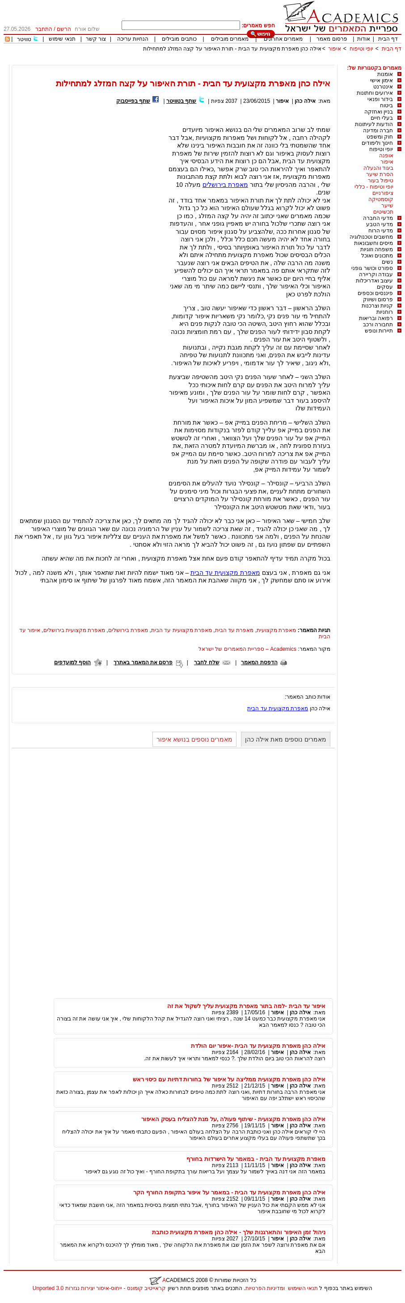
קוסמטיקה (380, 199)
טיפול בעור (380, 180)
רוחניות (384, 312)
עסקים (385, 287)
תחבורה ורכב (378, 324)
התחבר (43, 29)
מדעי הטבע (379, 224)
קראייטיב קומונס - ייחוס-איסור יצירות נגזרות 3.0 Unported (99, 1288)
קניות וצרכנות (377, 306)
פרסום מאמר (331, 39)
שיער (387, 205)
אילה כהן (304, 101)
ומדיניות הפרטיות (265, 1288)
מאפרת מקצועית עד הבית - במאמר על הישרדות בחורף (255, 1158)
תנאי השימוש (303, 1288)
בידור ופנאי (380, 99)
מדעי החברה (378, 218)
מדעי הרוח (380, 231)
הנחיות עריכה (132, 39)
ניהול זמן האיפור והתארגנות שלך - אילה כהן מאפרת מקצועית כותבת (238, 1232)
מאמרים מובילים (230, 39)
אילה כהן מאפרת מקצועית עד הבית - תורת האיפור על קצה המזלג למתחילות (232, 49)
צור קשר (96, 39)
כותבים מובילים (179, 39)
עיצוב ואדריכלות (374, 281)
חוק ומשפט (380, 137)
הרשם (64, 29)
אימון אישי (381, 80)
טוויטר (24, 39)
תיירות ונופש (379, 331)
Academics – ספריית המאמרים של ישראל (247, 649)
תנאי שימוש (62, 39)
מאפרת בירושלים (225, 184)
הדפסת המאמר (259, 662)
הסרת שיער (379, 174)
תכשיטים (383, 212)
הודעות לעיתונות (374, 124)
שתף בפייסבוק (133, 101)
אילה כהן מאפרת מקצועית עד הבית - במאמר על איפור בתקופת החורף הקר (229, 1192)
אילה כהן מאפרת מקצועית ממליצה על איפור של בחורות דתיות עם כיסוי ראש (229, 1079)
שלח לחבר (206, 662)
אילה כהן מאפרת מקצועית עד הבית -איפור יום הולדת (258, 1045)
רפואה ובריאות (376, 318)
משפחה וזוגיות (376, 249)
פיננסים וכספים (375, 293)
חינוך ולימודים (377, 143)
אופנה (386, 155)
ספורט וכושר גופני (372, 268)
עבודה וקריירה (376, 274)
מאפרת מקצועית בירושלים (74, 630)
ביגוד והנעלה (378, 168)
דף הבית (388, 39)
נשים (387, 262)
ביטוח (386, 105)
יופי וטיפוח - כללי (373, 187)
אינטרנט (383, 87)
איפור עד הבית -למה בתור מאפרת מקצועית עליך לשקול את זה (246, 1006)
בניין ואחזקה (378, 112)
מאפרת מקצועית (276, 630)
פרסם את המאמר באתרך (143, 662)
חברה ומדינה (378, 130)
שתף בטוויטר (181, 101)
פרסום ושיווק (378, 299)
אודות (363, 39)
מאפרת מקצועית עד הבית (225, 572)
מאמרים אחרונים (283, 39)
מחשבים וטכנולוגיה (371, 237)
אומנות (385, 74)
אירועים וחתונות (375, 93)
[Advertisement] (238, 61)
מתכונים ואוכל (377, 256)
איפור (334, 49)
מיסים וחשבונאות (373, 243)
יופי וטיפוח (361, 49)
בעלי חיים (382, 118)
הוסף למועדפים (72, 662)
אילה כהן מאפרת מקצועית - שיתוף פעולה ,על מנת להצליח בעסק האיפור (233, 1119)
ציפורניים (382, 193)
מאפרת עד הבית (234, 630)
